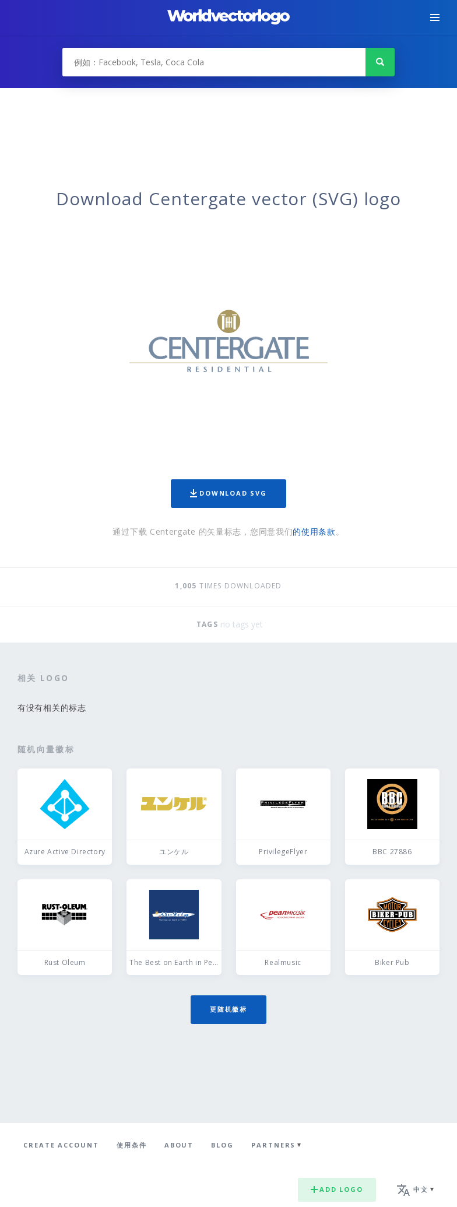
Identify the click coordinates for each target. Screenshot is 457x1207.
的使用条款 (314, 531)
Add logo (337, 1189)
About (179, 1145)
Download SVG (228, 493)
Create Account (61, 1145)
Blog (222, 1145)
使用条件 (132, 1145)
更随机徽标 (228, 1009)
